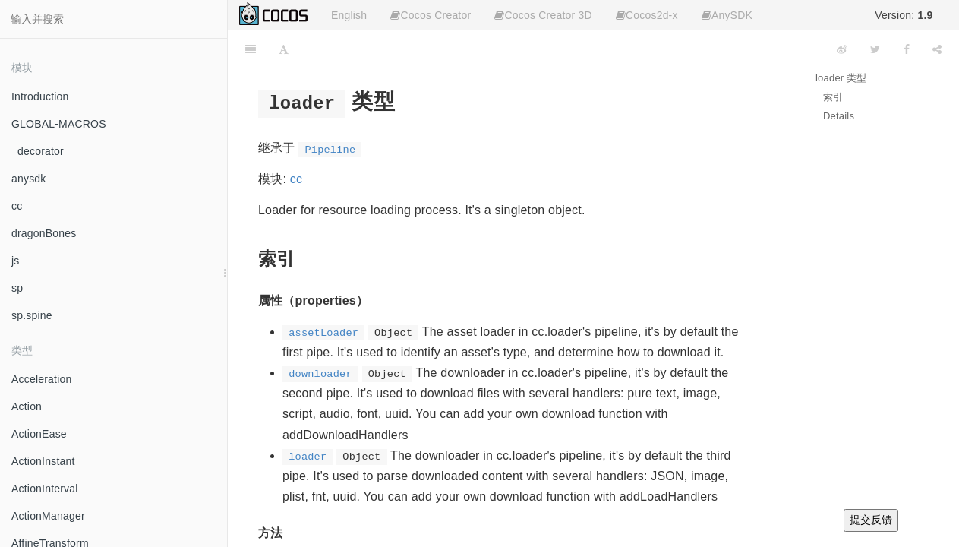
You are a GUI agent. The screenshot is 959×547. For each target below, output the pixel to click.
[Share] (937, 49)
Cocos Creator (430, 15)
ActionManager (48, 516)
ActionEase (39, 434)
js (15, 261)
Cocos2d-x (647, 15)
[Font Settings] (283, 49)
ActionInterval (44, 488)
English (349, 15)
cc (16, 206)
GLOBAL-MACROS (58, 124)
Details (838, 116)
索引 (833, 97)
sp (17, 288)
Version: (903, 15)
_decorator (37, 151)
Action (26, 406)
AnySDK (727, 15)
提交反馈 (871, 520)
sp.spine (31, 315)
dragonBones (44, 233)
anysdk (28, 178)
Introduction (40, 96)
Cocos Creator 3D (542, 15)
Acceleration (41, 379)
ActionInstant (43, 461)
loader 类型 (841, 78)
